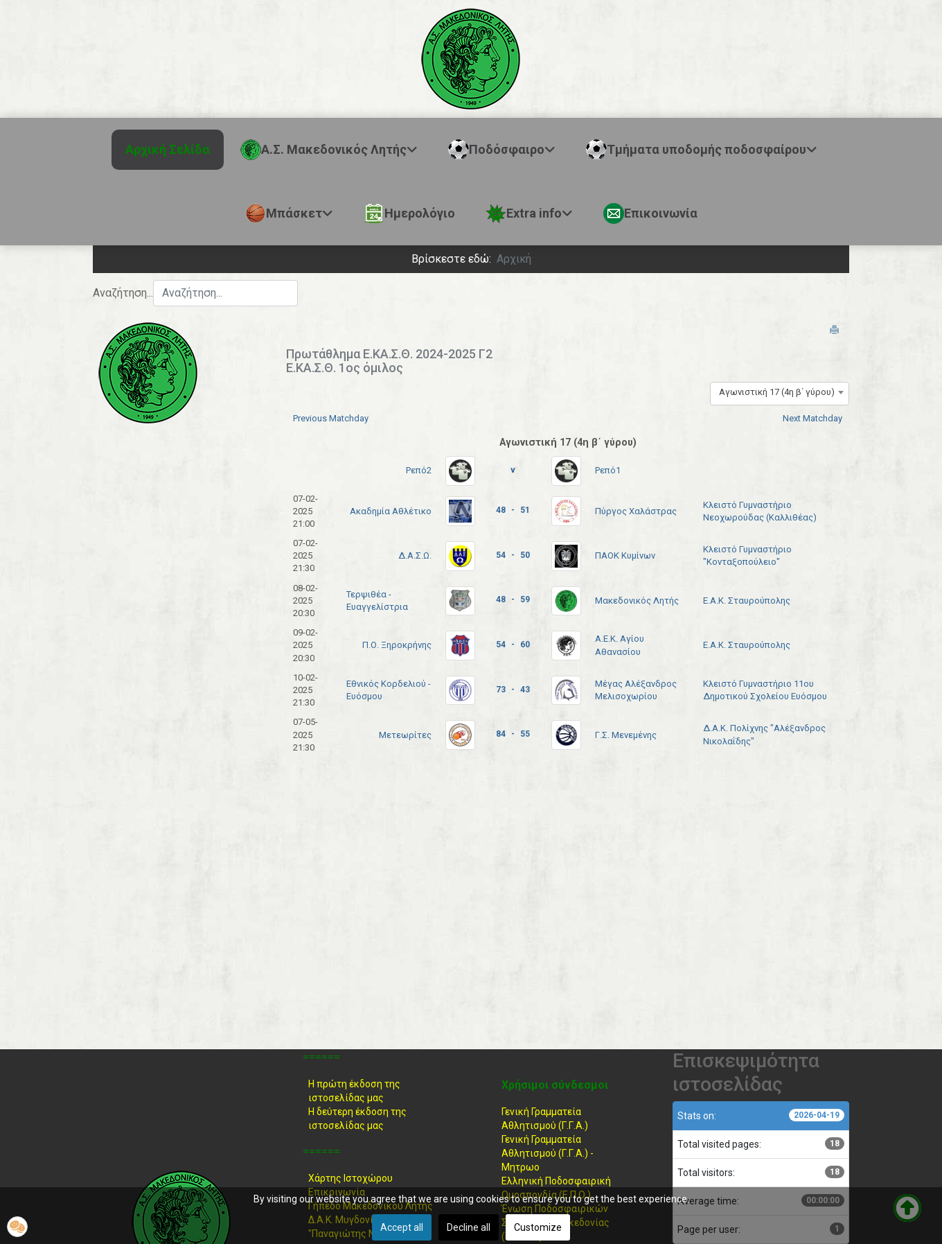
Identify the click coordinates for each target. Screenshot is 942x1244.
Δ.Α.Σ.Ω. (415, 555)
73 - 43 (513, 689)
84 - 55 (513, 734)
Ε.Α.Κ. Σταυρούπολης (746, 600)
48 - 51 (513, 510)
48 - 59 (513, 599)
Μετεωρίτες (405, 735)
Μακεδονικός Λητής (637, 600)
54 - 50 (513, 555)
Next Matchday (812, 418)
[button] (17, 1226)
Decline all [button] (468, 1227)
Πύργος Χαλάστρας (636, 511)
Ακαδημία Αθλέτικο (391, 511)
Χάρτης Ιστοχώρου (350, 1178)
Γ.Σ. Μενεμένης (626, 735)
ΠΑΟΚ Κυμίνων (625, 555)
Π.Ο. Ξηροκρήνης (397, 645)
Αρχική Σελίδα (167, 149)
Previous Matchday (330, 418)
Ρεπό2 (419, 470)
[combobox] (225, 293)
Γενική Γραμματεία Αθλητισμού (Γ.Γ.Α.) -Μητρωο (547, 1153)
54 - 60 (513, 644)
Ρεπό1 (608, 470)
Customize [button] (538, 1227)
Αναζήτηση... (123, 292)
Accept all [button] (401, 1227)
